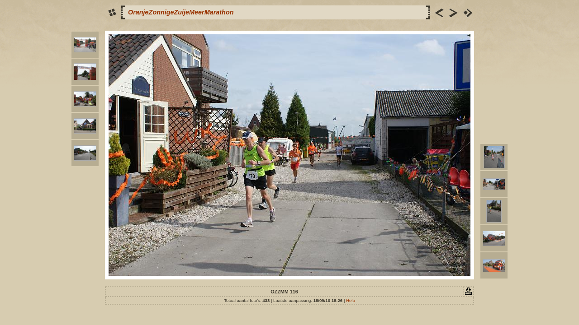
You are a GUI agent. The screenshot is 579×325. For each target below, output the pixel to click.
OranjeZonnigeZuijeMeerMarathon (180, 12)
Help (350, 300)
